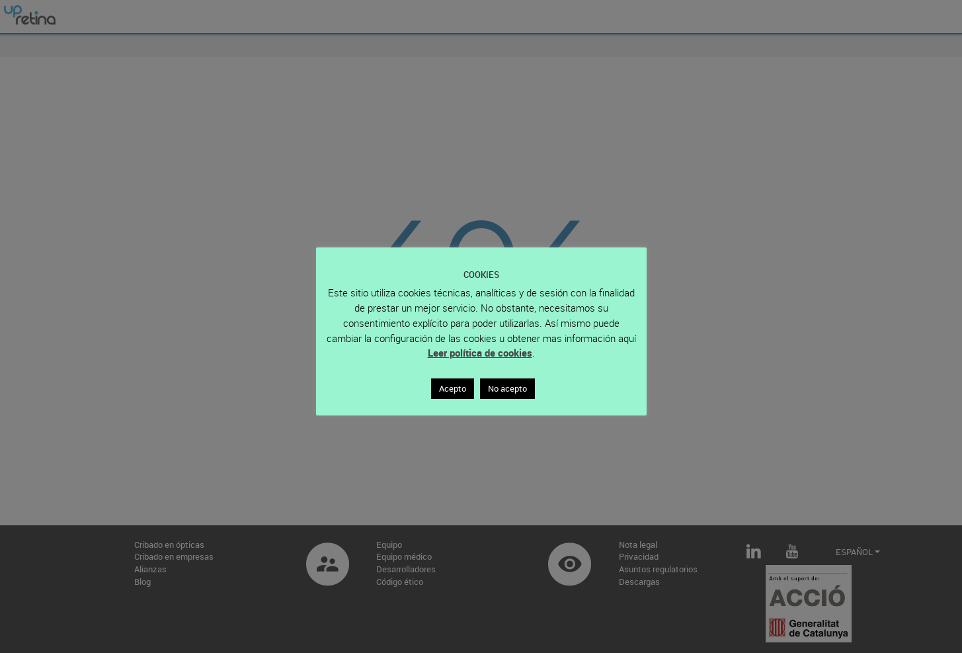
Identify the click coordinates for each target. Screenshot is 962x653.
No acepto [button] (507, 388)
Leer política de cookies (480, 352)
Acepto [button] (452, 388)
